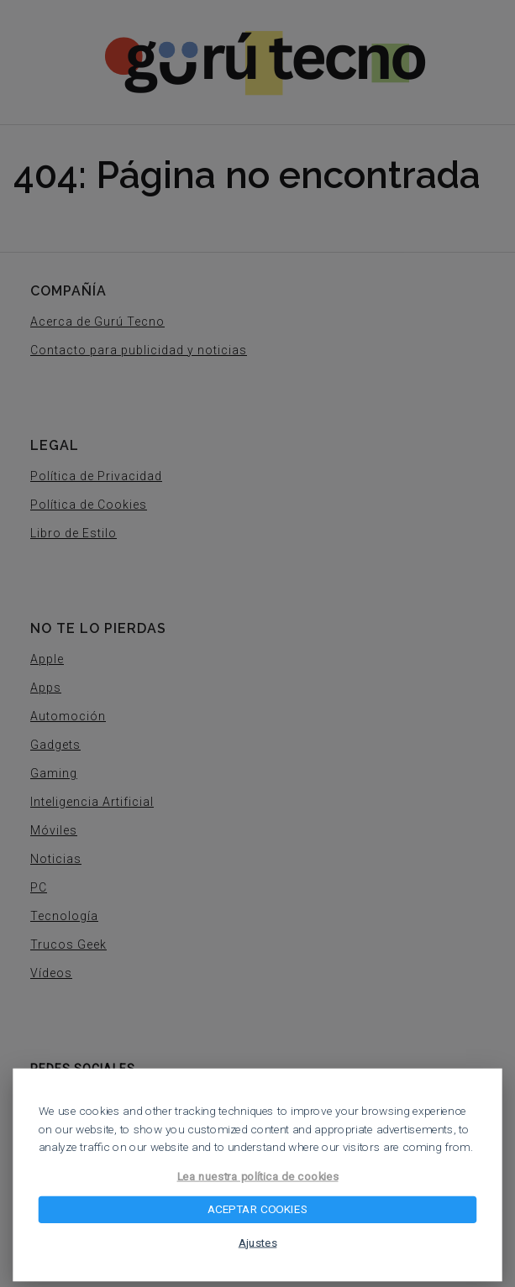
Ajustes (258, 1242)
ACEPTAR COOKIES (258, 1209)
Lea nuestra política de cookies (258, 1176)
